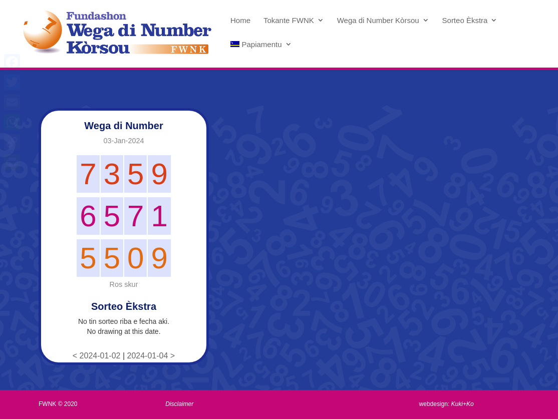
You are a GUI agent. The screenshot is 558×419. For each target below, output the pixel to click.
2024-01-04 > (151, 355)
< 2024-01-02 (98, 355)
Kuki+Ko (462, 403)
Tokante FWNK (288, 21)
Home (240, 21)
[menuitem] (261, 53)
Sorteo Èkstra (465, 21)
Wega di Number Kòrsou (378, 21)
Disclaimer (179, 403)
